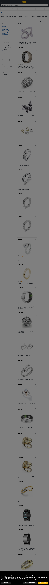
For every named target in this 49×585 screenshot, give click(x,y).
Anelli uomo (4, 26)
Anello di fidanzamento (6, 25)
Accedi (43, 2)
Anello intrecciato (32, 525)
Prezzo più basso (32, 21)
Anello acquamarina (24, 504)
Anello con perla (23, 522)
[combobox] (24, 5)
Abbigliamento (29, 538)
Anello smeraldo (40, 8)
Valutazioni (20, 23)
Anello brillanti (20, 485)
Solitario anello (4, 8)
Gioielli (3, 12)
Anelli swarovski (13, 8)
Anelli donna (20, 483)
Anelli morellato (36, 487)
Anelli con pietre (23, 511)
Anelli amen (35, 504)
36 (38, 494)
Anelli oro (4, 33)
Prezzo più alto (40, 21)
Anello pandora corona (22, 487)
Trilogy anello (36, 485)
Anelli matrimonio (24, 518)
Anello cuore (41, 507)
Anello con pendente (24, 529)
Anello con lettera (24, 515)
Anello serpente (35, 518)
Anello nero (22, 525)
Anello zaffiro (23, 507)
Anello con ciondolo (35, 522)
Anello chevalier (35, 515)
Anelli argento (5, 34)
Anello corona (36, 490)
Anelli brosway (31, 8)
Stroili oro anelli (20, 490)
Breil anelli (33, 511)
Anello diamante (22, 8)
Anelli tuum (32, 507)
